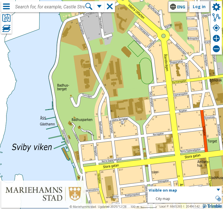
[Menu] (6, 6)
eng (181, 7)
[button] (185, 190)
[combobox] (50, 6)
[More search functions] (99, 6)
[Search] (88, 6)
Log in (199, 6)
